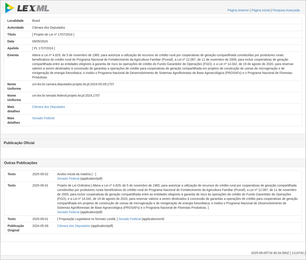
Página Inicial (260, 10)
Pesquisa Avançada (286, 10)
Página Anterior (238, 10)
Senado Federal (43, 118)
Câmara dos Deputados (48, 107)
